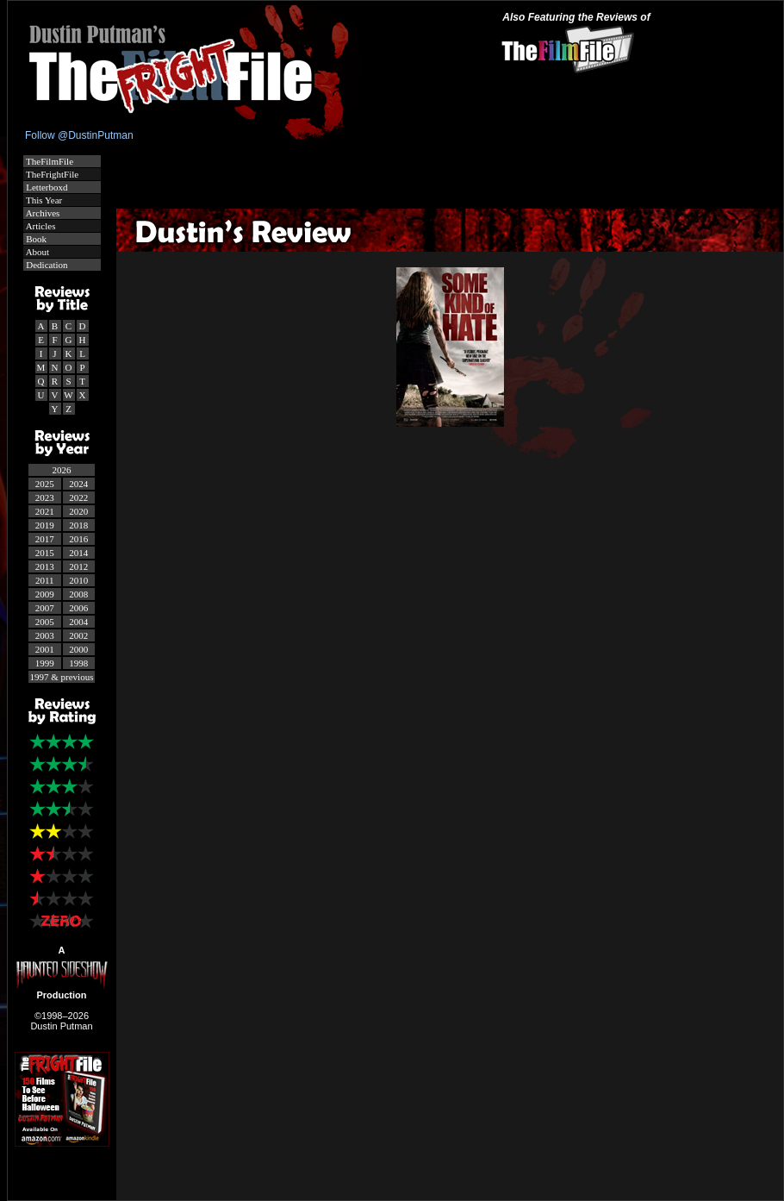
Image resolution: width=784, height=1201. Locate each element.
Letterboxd (46, 187)
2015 (44, 552)
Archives (42, 213)
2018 (78, 525)
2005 (44, 621)
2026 (62, 470)
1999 (44, 663)
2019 (44, 525)
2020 (78, 511)
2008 (78, 594)
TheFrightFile (51, 174)
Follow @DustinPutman (79, 135)
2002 (78, 635)
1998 (78, 663)
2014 (78, 552)
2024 (78, 484)
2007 (44, 608)
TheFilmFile (49, 161)
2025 (44, 484)
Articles (40, 226)
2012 (78, 566)
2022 (78, 497)
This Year (43, 200)
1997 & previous (62, 677)
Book (35, 239)
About (37, 252)
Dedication (46, 265)
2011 (44, 580)
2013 (44, 566)
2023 (44, 497)
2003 (44, 635)
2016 (78, 539)
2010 (78, 580)
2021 (44, 511)
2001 (44, 649)
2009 (44, 594)
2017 (44, 539)
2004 (78, 621)
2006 (78, 608)
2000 (78, 649)
